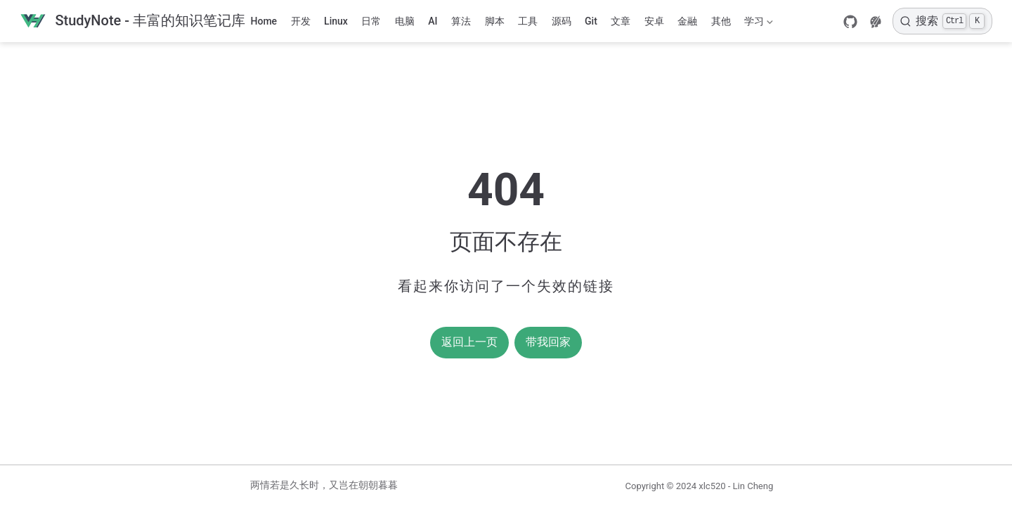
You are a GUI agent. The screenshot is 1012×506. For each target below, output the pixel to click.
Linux (336, 21)
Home (264, 21)
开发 (301, 21)
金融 (687, 21)
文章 (620, 21)
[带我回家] (132, 21)
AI (432, 21)
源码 (561, 21)
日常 (371, 21)
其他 (721, 21)
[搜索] (942, 21)
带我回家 (548, 342)
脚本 (495, 21)
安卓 (654, 21)
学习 (757, 23)
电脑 (405, 21)
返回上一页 (469, 342)
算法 (461, 21)
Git (591, 21)
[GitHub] (850, 22)
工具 (528, 21)
